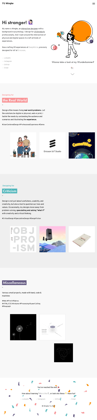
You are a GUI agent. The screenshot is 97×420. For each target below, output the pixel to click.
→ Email (5, 68)
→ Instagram (7, 61)
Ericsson (21, 50)
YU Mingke (7, 3)
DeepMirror (33, 47)
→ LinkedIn (6, 58)
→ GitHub (5, 65)
